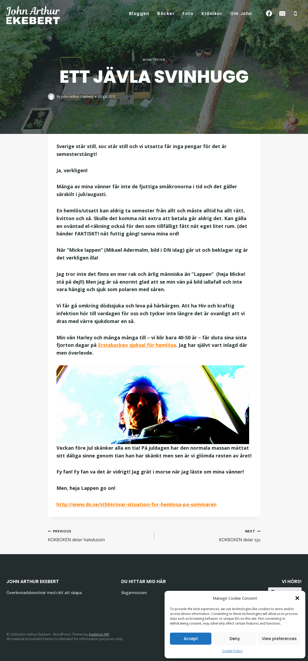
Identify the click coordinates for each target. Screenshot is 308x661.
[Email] (282, 13)
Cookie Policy (232, 651)
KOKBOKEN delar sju (209, 535)
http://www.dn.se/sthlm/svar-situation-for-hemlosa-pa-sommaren (136, 504)
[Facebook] (269, 13)
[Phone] (296, 13)
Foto (187, 13)
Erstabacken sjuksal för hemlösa (137, 345)
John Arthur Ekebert (77, 96)
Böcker (165, 13)
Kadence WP (99, 634)
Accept (191, 638)
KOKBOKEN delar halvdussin (99, 535)
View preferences (279, 638)
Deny (235, 638)
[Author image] (51, 96)
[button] (297, 598)
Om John (241, 13)
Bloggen (139, 13)
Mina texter (154, 60)
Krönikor (211, 13)
